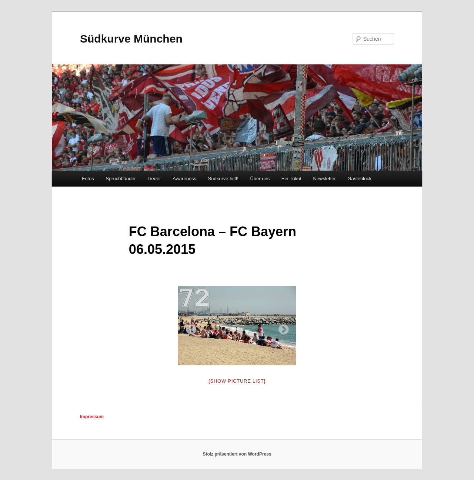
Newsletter (324, 178)
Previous (189, 327)
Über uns (260, 178)
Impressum (92, 416)
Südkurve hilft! (223, 178)
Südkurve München (131, 39)
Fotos (88, 178)
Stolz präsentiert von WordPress (237, 454)
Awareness (184, 178)
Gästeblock (359, 178)
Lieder (154, 178)
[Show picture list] (237, 381)
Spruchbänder (121, 178)
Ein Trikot (291, 178)
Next (281, 327)
